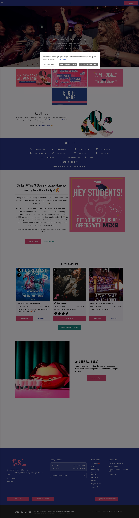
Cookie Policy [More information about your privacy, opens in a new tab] (62, 59)
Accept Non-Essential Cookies (88, 64)
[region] (70, 60)
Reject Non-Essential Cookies (68, 64)
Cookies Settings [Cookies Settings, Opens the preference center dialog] (49, 64)
